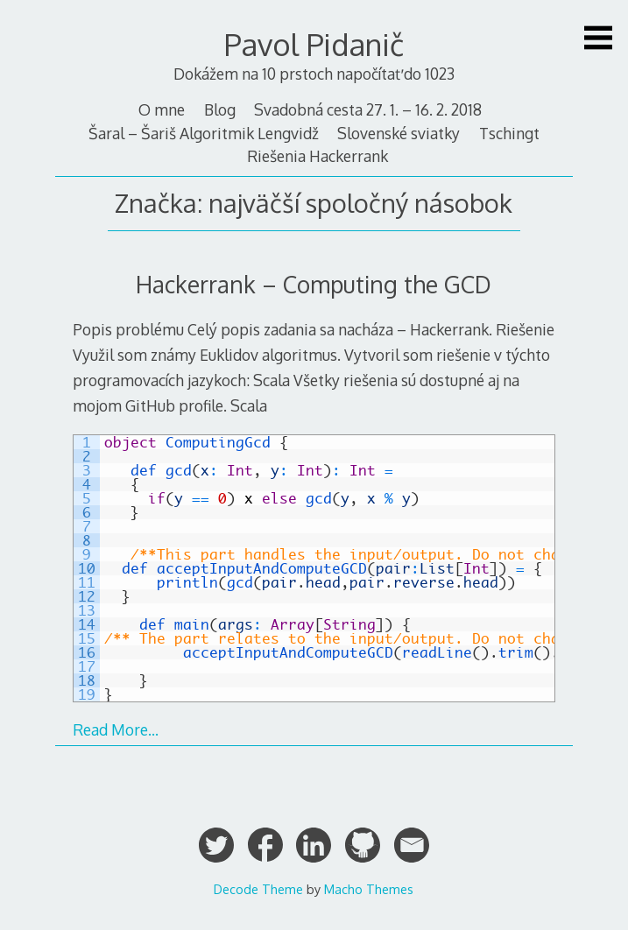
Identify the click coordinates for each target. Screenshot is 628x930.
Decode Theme (258, 889)
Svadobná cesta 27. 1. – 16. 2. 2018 (368, 109)
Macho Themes (368, 889)
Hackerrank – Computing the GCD (313, 284)
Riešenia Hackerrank (317, 156)
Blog (220, 109)
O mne (161, 109)
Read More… (116, 729)
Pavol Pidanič (314, 44)
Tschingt (509, 133)
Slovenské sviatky (398, 133)
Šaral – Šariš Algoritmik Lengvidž (203, 133)
